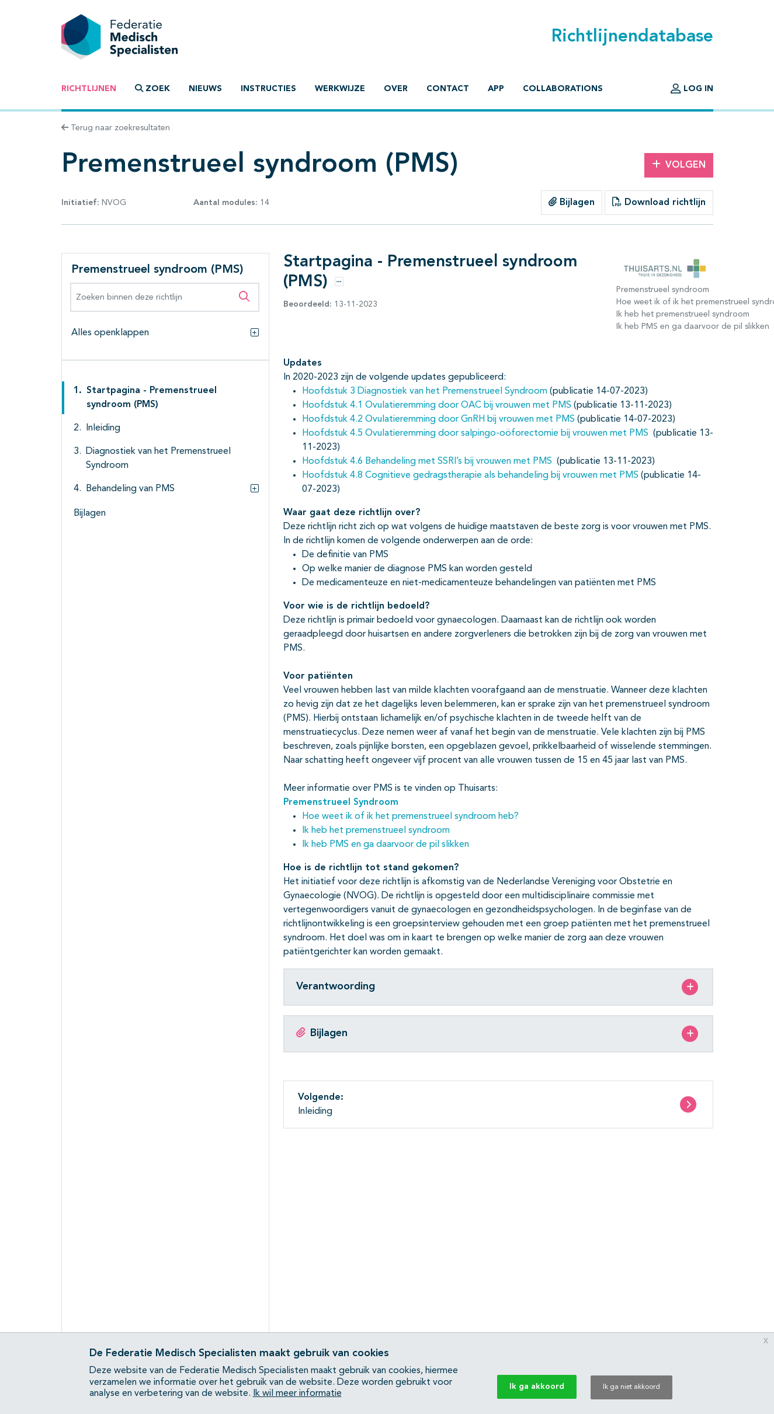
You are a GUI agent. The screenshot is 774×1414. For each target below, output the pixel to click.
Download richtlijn (659, 202)
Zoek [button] (152, 88)
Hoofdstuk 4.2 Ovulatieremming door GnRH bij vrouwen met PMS (438, 419)
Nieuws (205, 89)
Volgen (679, 164)
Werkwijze (340, 89)
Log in (692, 89)
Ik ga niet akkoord (631, 1387)
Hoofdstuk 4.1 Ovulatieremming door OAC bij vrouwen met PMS (436, 405)
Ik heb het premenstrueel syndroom (376, 830)
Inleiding (103, 428)
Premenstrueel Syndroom (340, 802)
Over (396, 89)
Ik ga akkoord (536, 1386)
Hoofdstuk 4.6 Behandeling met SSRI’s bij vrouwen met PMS (427, 461)
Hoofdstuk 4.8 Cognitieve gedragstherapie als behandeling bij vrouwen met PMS (470, 475)
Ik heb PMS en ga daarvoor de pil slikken (385, 844)
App (496, 89)
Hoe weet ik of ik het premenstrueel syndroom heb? (410, 816)
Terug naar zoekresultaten (115, 128)
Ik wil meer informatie (297, 1393)
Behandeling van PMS (130, 489)
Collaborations (563, 89)
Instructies (268, 89)
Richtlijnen (88, 89)
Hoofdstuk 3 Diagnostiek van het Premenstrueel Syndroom (424, 391)
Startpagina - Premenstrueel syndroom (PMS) (151, 397)
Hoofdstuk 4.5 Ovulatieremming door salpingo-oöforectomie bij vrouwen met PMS (475, 433)
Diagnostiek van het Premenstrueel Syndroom (158, 458)
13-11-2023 (330, 304)
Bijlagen (572, 202)
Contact (447, 89)
